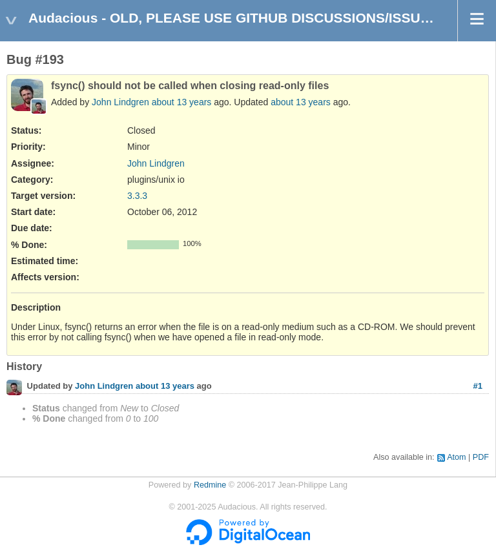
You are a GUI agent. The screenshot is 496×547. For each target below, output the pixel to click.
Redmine (210, 485)
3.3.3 (137, 196)
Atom (456, 457)
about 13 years (182, 102)
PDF (481, 457)
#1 (477, 386)
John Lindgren (120, 102)
